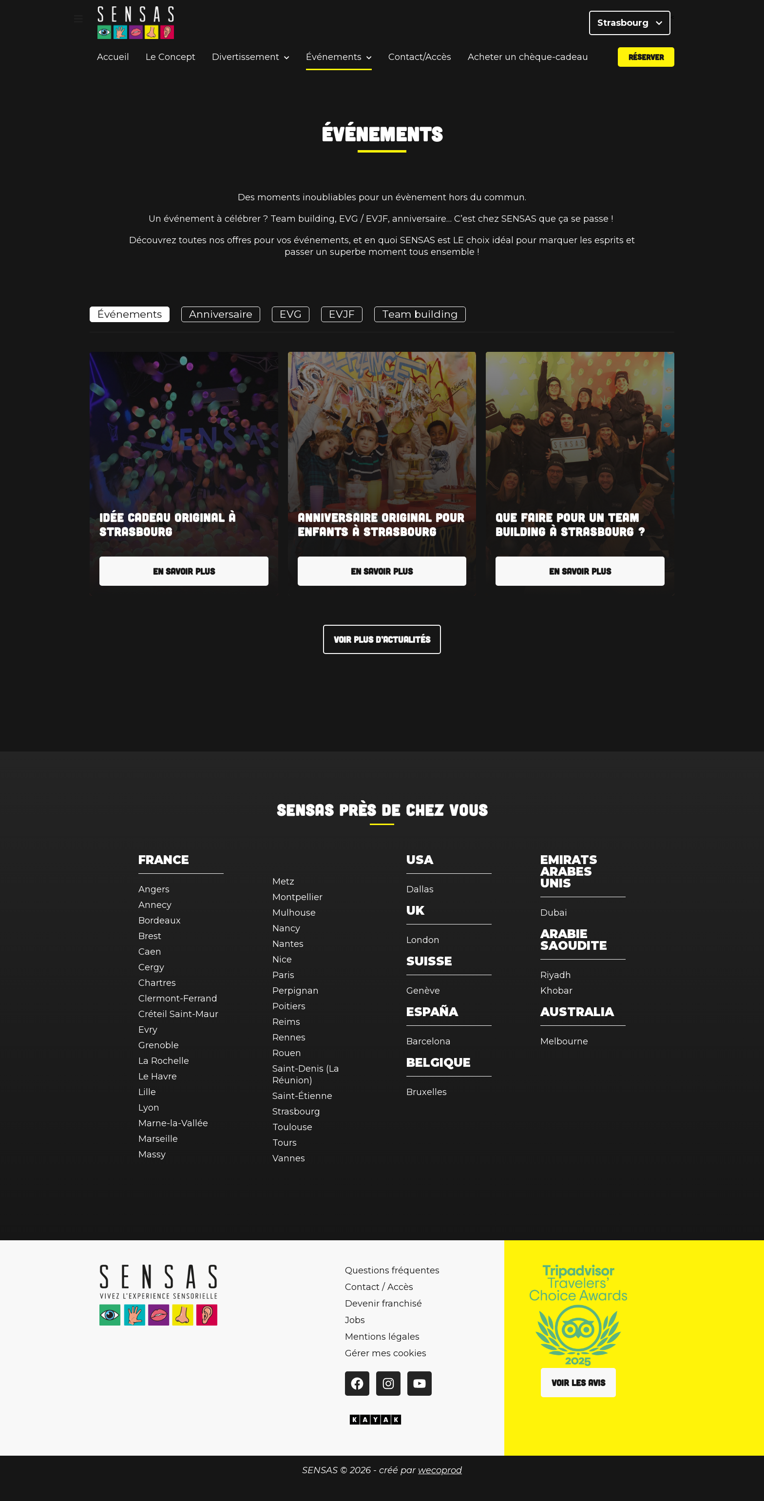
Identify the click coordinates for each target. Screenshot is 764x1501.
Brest (149, 936)
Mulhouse (294, 912)
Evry (147, 1029)
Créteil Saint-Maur (178, 1014)
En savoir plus (184, 571)
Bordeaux (159, 920)
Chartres (157, 983)
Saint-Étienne (302, 1096)
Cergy (151, 967)
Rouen (286, 1053)
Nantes (288, 944)
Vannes (288, 1158)
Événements (334, 61)
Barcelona (428, 1041)
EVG (291, 314)
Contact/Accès (419, 60)
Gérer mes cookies (385, 1353)
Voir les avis (578, 1382)
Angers (154, 889)
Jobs (355, 1320)
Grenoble (158, 1045)
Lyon (148, 1107)
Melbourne (564, 1041)
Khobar (556, 990)
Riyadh (555, 975)
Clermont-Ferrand (177, 998)
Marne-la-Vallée (173, 1123)
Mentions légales (382, 1336)
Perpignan (295, 990)
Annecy (155, 905)
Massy (152, 1154)
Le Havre (157, 1076)
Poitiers (289, 1006)
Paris (283, 975)
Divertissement (245, 61)
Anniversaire (220, 314)
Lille (147, 1092)
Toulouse (292, 1127)
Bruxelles (426, 1092)
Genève (423, 990)
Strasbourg (629, 24)
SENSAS (305, 809)
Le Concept (170, 60)
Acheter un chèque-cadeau (528, 60)
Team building (420, 314)
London (422, 940)
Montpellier (297, 897)
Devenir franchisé (383, 1303)
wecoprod (440, 1470)
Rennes (289, 1037)
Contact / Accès (379, 1287)
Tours (284, 1142)
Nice (282, 959)
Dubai (553, 912)
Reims (286, 1022)
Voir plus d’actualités (382, 639)
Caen (149, 951)
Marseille (158, 1139)
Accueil (113, 60)
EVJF (342, 314)
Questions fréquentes (392, 1270)
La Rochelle (163, 1061)
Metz (283, 881)
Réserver (646, 60)
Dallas (420, 889)
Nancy (286, 928)
